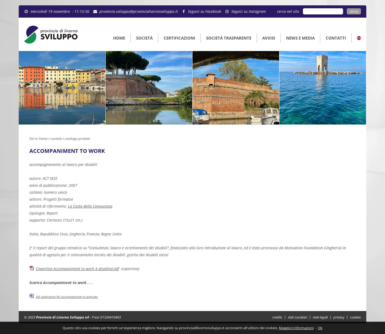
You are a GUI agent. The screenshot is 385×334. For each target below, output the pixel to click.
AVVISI (268, 38)
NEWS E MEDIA (300, 38)
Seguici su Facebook (204, 11)
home (43, 138)
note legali (320, 317)
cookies (355, 317)
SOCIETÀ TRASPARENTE (228, 38)
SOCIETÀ (144, 38)
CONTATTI (336, 38)
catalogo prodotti (77, 138)
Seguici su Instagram (248, 11)
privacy (338, 317)
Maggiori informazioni (296, 327)
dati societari (297, 317)
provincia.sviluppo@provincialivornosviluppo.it (138, 11)
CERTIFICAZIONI (179, 38)
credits (277, 317)
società (56, 138)
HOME (119, 38)
